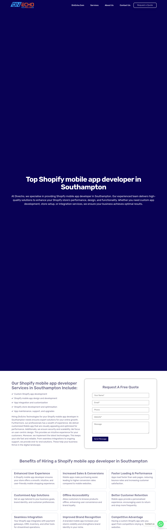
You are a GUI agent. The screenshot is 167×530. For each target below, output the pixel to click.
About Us (109, 5)
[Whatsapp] (160, 524)
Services (94, 5)
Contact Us (125, 5)
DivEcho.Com (78, 5)
